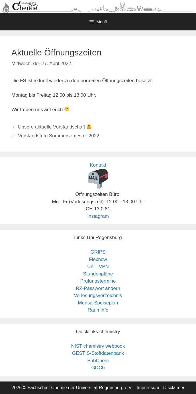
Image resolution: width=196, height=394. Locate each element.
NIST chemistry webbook (98, 346)
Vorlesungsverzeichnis (98, 295)
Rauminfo (98, 310)
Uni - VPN (98, 266)
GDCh (98, 367)
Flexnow (98, 259)
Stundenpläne (98, 274)
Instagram (98, 216)
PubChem (98, 360)
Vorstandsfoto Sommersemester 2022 (58, 135)
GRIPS (98, 252)
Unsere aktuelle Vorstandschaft (54, 127)
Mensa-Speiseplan (98, 303)
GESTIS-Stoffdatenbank (98, 353)
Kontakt (98, 165)
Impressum (147, 387)
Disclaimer (174, 387)
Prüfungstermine (98, 281)
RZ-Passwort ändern (98, 288)
